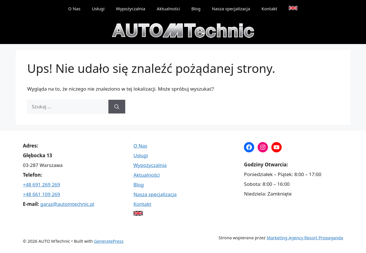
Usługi (98, 8)
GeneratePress (109, 241)
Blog (195, 8)
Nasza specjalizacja (231, 8)
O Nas (74, 8)
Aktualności (168, 8)
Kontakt (269, 8)
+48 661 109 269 (41, 194)
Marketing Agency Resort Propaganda (305, 237)
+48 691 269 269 (41, 184)
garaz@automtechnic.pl (67, 204)
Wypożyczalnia (131, 8)
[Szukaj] (116, 106)
